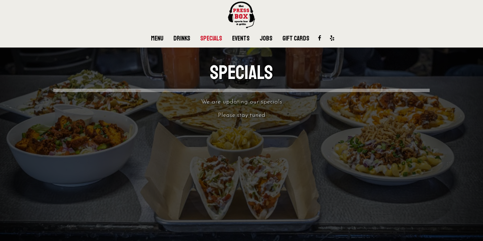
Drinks (181, 38)
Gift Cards (295, 38)
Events (241, 38)
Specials (211, 38)
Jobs (266, 38)
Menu (157, 38)
